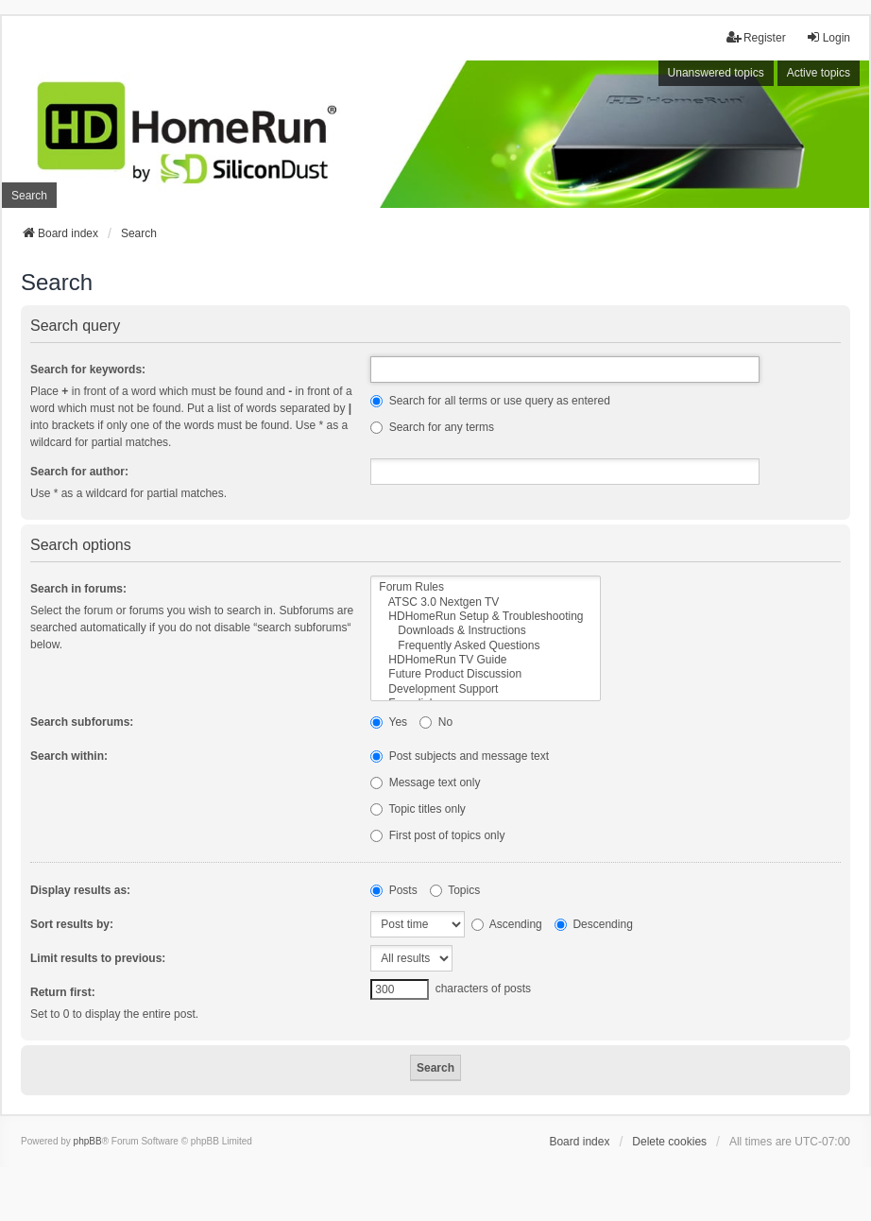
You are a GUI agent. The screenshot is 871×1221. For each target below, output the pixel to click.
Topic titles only (418, 809)
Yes (388, 722)
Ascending (506, 924)
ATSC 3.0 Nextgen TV (485, 602)
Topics (455, 890)
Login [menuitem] (828, 37)
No (436, 722)
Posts (393, 890)
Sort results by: (71, 924)
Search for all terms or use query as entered (489, 400)
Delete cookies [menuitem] (669, 1141)
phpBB (88, 1141)
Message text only (425, 782)
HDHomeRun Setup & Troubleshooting (485, 617)
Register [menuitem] (756, 37)
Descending (594, 924)
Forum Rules (485, 587)
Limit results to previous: (97, 958)
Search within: (69, 756)
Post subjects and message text (459, 756)
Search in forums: (78, 588)
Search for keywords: (87, 369)
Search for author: (79, 471)
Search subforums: (81, 722)
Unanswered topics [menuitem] (716, 72)
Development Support (485, 689)
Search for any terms (432, 427)
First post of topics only (437, 835)
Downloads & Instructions (485, 631)
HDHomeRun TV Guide (485, 660)
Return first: (62, 992)
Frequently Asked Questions (485, 646)
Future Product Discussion (485, 674)
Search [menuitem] (29, 195)
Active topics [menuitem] (818, 72)
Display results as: (80, 890)
